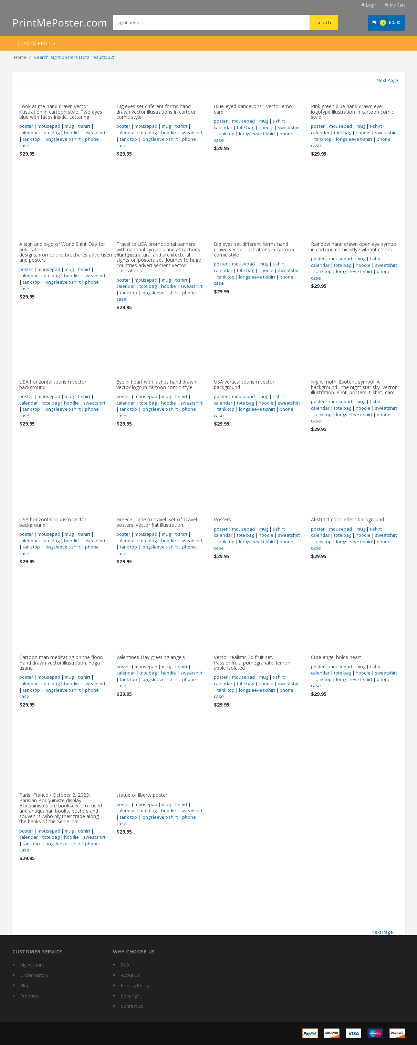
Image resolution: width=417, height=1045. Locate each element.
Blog (24, 985)
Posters (222, 519)
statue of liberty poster (141, 795)
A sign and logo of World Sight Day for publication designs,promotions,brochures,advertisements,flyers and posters (78, 252)
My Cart (397, 5)
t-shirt (84, 126)
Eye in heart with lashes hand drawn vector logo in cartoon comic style (156, 384)
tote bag (51, 132)
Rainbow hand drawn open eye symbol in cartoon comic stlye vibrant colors (354, 246)
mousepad (49, 126)
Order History (34, 975)
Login (371, 5)
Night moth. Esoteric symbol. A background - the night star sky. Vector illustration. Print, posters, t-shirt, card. (354, 387)
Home (20, 57)
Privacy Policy (135, 985)
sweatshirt (94, 132)
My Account (32, 965)
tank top (31, 139)
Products (29, 996)
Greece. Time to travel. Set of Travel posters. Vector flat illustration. (156, 522)
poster (26, 126)
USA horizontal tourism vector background (52, 384)
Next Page (387, 80)
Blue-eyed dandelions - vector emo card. (253, 109)
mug (69, 126)
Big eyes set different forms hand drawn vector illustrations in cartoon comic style (156, 111)
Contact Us (132, 1006)
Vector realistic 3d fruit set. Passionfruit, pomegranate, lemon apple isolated (252, 662)
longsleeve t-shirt (62, 139)
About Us (130, 975)
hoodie (71, 132)
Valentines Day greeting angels (150, 657)
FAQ (125, 965)
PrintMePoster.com (59, 22)
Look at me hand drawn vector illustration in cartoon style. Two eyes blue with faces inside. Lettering (60, 111)
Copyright (131, 996)
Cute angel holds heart (336, 657)
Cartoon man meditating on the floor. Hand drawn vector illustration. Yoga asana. (61, 662)
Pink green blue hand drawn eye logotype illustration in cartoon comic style (352, 111)
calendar (28, 132)
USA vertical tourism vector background (244, 384)
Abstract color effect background (347, 519)
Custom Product (39, 43)
